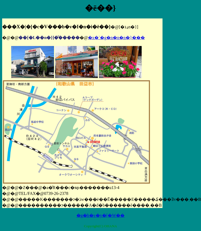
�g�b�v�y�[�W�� (100, 215)
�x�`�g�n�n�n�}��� (116, 37)
